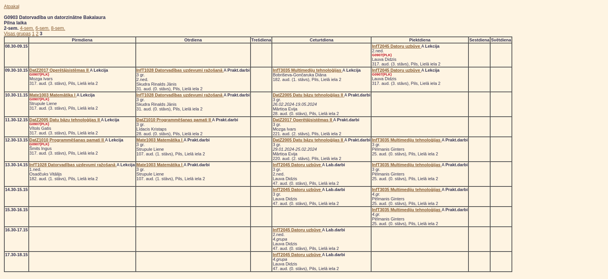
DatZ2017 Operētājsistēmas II (59, 70)
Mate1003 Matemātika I (53, 95)
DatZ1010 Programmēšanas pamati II (174, 119)
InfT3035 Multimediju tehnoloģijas (307, 70)
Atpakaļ (11, 6)
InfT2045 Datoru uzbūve (396, 46)
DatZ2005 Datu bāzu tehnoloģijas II (308, 95)
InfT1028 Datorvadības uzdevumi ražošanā (180, 70)
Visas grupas (17, 33)
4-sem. (27, 28)
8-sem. (58, 28)
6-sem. (42, 28)
